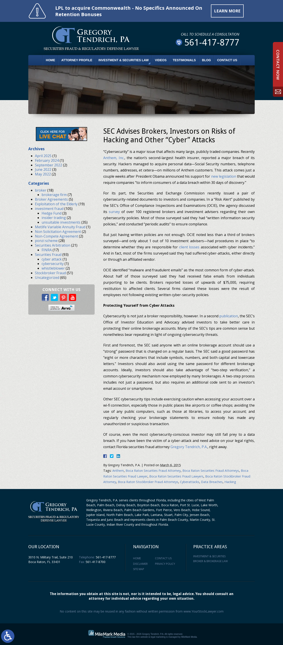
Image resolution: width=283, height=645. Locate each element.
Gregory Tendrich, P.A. (188, 446)
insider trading (54, 217)
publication (228, 316)
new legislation (223, 176)
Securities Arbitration (52, 245)
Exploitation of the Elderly (56, 204)
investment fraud (49, 208)
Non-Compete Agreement (56, 236)
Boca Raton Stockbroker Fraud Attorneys (148, 482)
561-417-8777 (106, 557)
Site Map (138, 569)
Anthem (118, 470)
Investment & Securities (209, 556)
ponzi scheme (46, 240)
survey (114, 211)
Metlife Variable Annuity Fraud (60, 227)
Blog (206, 60)
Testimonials (184, 60)
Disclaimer (140, 563)
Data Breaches (212, 482)
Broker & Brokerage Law (210, 561)
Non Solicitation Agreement (58, 231)
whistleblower (53, 268)
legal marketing (158, 637)
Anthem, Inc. (113, 157)
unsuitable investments (61, 222)
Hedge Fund (51, 213)
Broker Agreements (51, 199)
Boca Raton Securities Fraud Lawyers (176, 476)
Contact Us (227, 60)
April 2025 (43, 155)
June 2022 (43, 169)
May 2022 (43, 174)
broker (40, 190)
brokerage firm (54, 194)
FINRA (47, 249)
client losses (189, 247)
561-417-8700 (95, 562)
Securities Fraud (48, 254)
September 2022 (48, 165)
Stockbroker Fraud (50, 272)
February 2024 (47, 160)
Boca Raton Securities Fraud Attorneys (210, 470)
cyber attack (52, 259)
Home (50, 60)
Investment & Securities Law (123, 60)
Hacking (230, 482)
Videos (160, 60)
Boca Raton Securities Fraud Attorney (153, 470)
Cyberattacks (189, 482)
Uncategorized (47, 277)
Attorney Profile (76, 60)
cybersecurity (53, 263)
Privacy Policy (165, 563)
